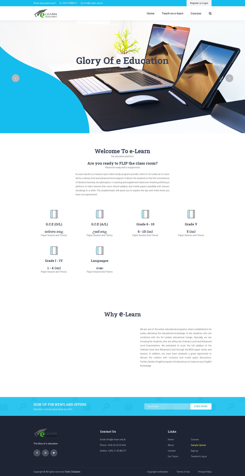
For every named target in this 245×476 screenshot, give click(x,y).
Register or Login (199, 3)
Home (150, 13)
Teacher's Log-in (199, 456)
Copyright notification (157, 472)
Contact (172, 451)
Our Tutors (173, 456)
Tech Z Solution (72, 472)
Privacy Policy (205, 472)
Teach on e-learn (172, 13)
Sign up (194, 451)
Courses (196, 13)
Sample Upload (198, 445)
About (171, 445)
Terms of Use (183, 472)
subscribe (201, 406)
